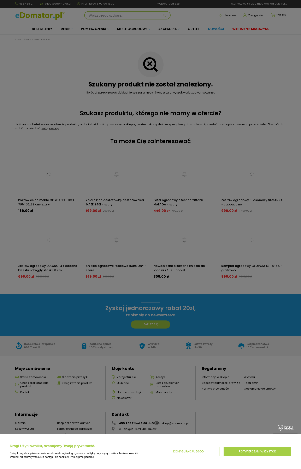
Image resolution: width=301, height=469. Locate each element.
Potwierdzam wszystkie (257, 451)
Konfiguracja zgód (188, 451)
